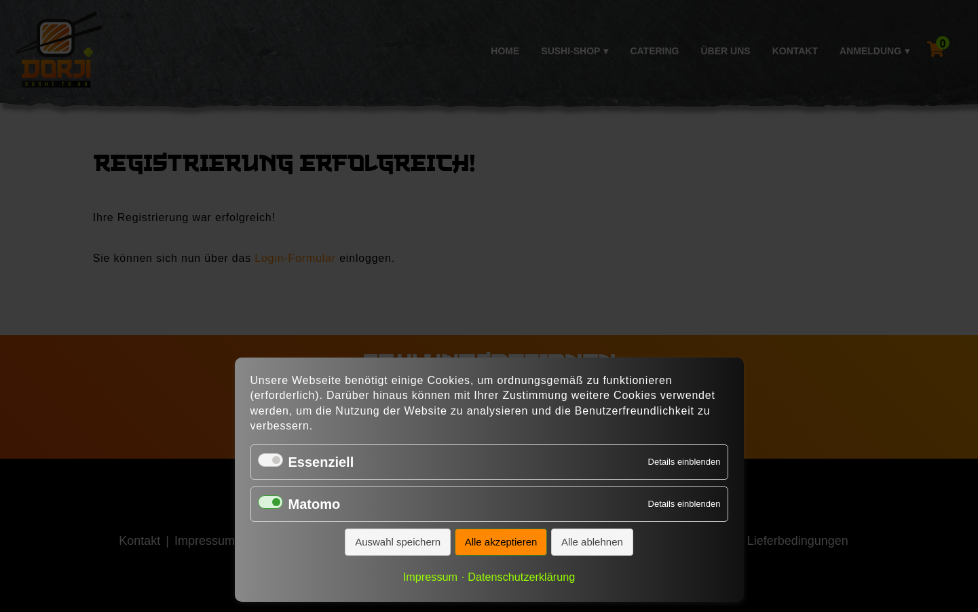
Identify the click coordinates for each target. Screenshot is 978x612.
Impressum (430, 577)
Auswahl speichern (397, 542)
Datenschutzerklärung (521, 577)
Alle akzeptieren (501, 542)
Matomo (314, 504)
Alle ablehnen (592, 542)
